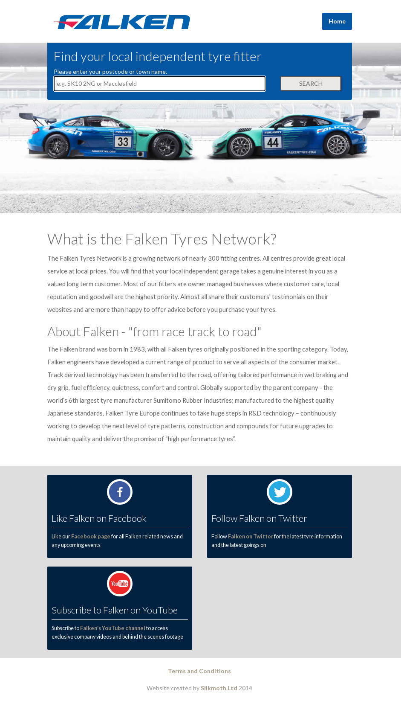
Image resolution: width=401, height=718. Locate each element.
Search (311, 83)
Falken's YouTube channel (112, 628)
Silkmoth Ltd (219, 688)
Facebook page (90, 536)
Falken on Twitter (250, 536)
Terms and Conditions (199, 670)
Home (337, 21)
